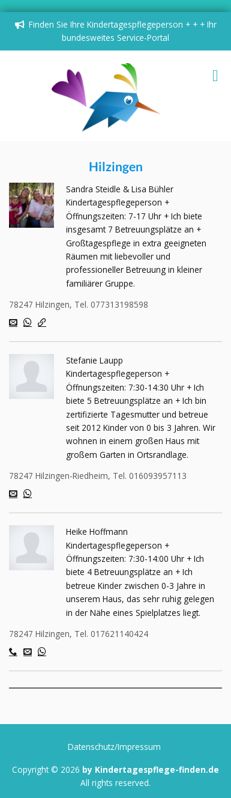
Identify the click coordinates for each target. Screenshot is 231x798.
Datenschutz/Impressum (114, 746)
